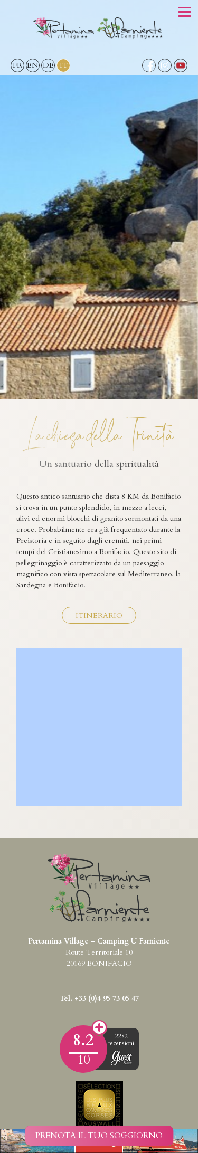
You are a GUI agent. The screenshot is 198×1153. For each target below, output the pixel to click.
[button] (184, 13)
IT (64, 65)
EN (33, 65)
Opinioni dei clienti (99, 1028)
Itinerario (99, 616)
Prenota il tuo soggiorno (99, 1135)
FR (17, 65)
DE (48, 65)
